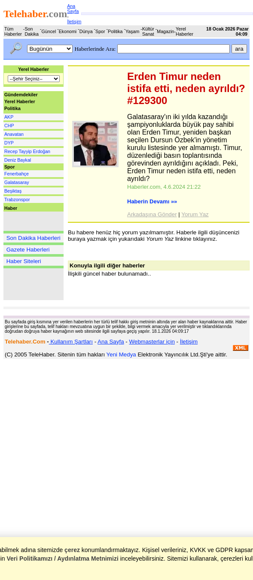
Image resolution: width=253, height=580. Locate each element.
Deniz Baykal (17, 160)
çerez (72, 549)
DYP (9, 142)
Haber (10, 208)
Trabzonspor (17, 199)
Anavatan (14, 134)
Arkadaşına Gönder (152, 214)
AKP (8, 117)
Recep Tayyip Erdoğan (27, 151)
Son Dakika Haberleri (33, 238)
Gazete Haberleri (28, 249)
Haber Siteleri (23, 261)
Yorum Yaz (194, 214)
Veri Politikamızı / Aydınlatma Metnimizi (62, 558)
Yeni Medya (121, 354)
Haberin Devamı (152, 201)
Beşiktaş (12, 190)
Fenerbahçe (16, 173)
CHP (9, 125)
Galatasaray (16, 182)
